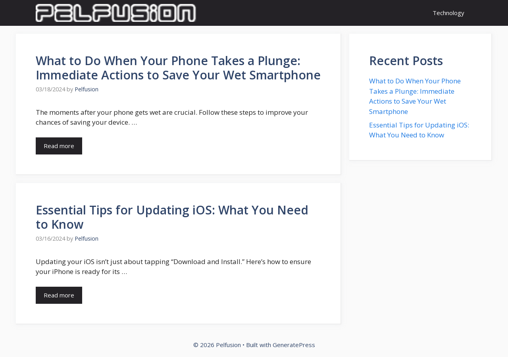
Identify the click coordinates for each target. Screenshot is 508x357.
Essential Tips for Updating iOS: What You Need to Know (172, 217)
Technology (448, 13)
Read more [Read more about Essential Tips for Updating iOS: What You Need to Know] (59, 295)
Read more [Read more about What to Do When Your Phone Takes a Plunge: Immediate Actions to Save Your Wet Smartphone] (59, 146)
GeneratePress (294, 345)
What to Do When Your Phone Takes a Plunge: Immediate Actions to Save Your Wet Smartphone (178, 67)
